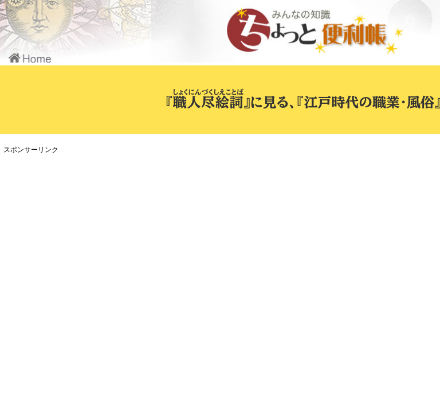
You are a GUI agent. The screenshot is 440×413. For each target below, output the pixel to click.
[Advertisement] (215, 237)
